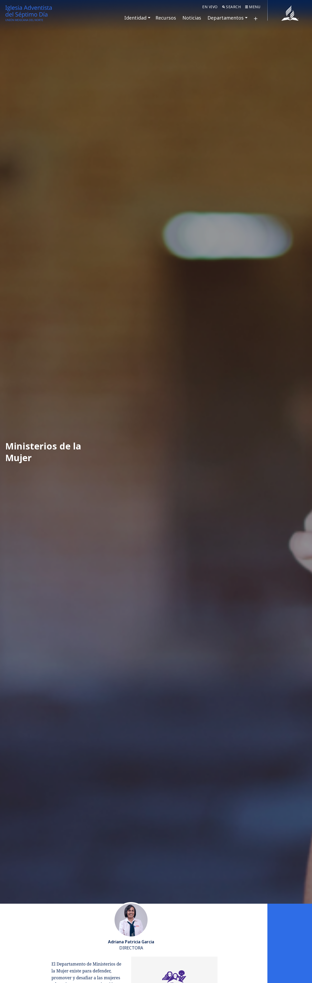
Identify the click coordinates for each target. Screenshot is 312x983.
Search (231, 6)
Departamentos (225, 18)
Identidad (135, 18)
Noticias (191, 18)
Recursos (165, 18)
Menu (252, 6)
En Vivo (210, 6)
